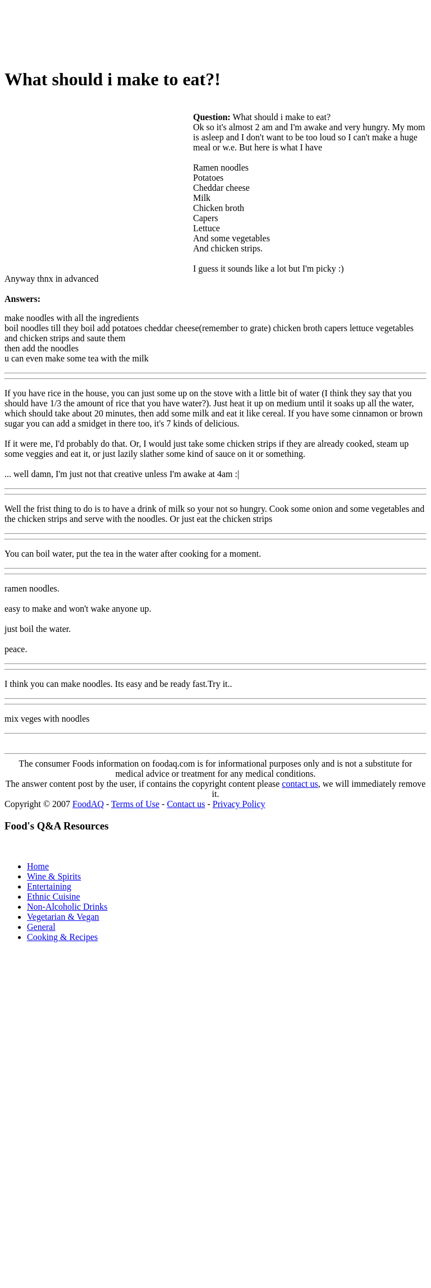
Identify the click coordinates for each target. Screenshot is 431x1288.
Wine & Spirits (54, 876)
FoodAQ (88, 804)
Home (38, 866)
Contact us (186, 804)
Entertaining (49, 886)
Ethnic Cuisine (53, 896)
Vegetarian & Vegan (63, 917)
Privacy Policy (239, 804)
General (41, 927)
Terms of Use (135, 804)
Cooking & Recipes (62, 937)
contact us (300, 784)
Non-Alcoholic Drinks (67, 906)
